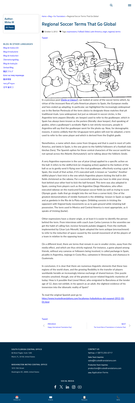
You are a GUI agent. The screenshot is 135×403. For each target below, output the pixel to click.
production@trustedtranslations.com (105, 368)
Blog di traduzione (10, 51)
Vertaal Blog (8, 67)
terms (117, 31)
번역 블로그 (8, 87)
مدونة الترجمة (9, 83)
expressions (72, 31)
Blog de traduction (10, 55)
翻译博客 (7, 79)
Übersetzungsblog (11, 59)
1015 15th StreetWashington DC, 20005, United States (25, 370)
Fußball (81, 31)
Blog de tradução (10, 63)
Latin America (96, 31)
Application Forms (101, 372)
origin (105, 31)
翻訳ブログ (8, 71)
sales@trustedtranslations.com (102, 361)
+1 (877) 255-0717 (104, 353)
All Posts (10, 27)
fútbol (87, 31)
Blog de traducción (11, 48)
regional (111, 31)
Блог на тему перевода (13, 75)
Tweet (45, 37)
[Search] (111, 9)
